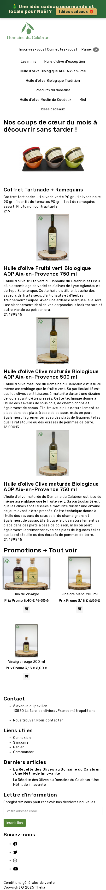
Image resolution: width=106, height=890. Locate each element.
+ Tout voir (60, 550)
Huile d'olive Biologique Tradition (53, 81)
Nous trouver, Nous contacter (38, 720)
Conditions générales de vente (29, 883)
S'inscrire (21, 743)
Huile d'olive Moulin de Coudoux (46, 100)
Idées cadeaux (53, 109)
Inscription (14, 823)
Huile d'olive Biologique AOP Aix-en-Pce (53, 71)
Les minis (28, 62)
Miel (83, 100)
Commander (23, 752)
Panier (90, 49)
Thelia (40, 887)
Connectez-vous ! (62, 49)
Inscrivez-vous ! (32, 49)
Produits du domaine (53, 90)
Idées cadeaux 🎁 (76, 12)
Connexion (22, 738)
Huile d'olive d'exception (64, 62)
